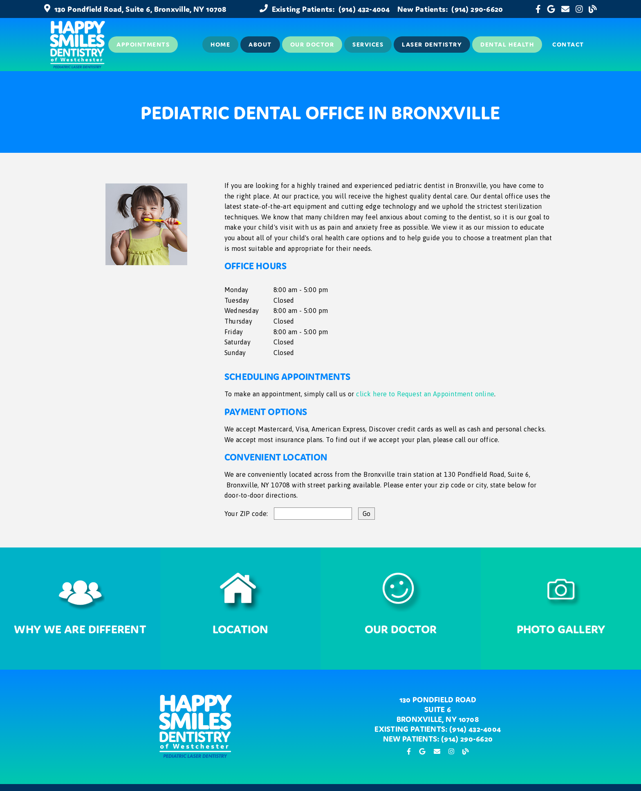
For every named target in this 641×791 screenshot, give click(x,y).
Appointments (143, 44)
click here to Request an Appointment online (425, 394)
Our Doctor (312, 44)
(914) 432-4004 (364, 9)
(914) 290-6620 (477, 9)
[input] (313, 513)
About (260, 44)
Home (220, 44)
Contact (568, 44)
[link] (538, 9)
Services (367, 44)
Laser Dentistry (432, 44)
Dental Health (507, 44)
